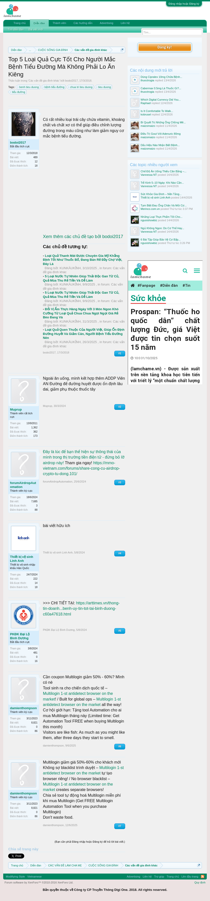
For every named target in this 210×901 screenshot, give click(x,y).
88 (36, 509)
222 (35, 578)
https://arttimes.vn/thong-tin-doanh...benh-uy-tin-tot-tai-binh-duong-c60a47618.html (81, 608)
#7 (119, 826)
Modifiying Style (15, 876)
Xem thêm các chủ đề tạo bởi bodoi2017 (83, 236)
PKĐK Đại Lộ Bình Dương (20, 636)
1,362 (34, 427)
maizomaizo (148, 125)
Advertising (106, 23)
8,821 (34, 722)
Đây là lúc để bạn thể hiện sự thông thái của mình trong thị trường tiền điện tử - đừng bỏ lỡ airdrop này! (83, 457)
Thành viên (59, 23)
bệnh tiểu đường (53, 87)
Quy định (200, 882)
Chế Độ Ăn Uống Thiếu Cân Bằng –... (164, 171)
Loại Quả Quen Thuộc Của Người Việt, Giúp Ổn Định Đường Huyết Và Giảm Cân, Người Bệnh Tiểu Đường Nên (83, 334)
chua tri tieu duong (81, 87)
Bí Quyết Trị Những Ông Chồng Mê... (163, 122)
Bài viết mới (36, 29)
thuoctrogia (147, 80)
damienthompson (23, 708)
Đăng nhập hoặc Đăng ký (184, 3)
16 (36, 661)
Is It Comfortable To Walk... (157, 111)
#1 (119, 353)
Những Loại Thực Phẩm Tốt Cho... (162, 216)
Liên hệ (125, 23)
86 (36, 731)
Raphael (146, 103)
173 (35, 436)
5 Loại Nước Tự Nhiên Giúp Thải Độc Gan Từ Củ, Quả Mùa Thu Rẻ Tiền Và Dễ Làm (81, 278)
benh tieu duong (28, 87)
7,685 (34, 501)
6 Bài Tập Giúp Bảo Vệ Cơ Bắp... (161, 239)
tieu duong (104, 87)
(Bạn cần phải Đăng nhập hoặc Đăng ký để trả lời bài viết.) (90, 841)
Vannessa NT (149, 174)
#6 (119, 746)
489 (35, 157)
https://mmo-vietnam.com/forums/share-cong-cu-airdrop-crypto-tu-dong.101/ (81, 468)
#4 (119, 553)
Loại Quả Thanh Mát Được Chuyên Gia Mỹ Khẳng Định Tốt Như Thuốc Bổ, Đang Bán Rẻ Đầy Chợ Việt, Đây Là (82, 260)
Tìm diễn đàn (15, 29)
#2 (119, 406)
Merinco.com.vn (150, 208)
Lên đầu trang (190, 876)
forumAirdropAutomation (23, 485)
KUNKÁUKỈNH (70, 268)
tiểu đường (17, 92)
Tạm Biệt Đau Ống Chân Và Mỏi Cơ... (164, 205)
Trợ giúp (159, 876)
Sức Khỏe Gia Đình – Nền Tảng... (161, 194)
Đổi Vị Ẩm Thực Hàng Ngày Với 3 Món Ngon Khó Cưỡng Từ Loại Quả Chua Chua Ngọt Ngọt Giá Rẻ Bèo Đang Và (80, 313)
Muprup (16, 409)
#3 (119, 482)
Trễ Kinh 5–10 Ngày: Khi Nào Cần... (162, 182)
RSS (202, 876)
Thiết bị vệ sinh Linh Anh (21, 559)
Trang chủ (19, 23)
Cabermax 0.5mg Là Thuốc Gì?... (161, 88)
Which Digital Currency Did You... (161, 99)
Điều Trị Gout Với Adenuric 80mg (161, 133)
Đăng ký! (164, 47)
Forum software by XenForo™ (38, 882)
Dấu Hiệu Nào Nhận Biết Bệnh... (160, 145)
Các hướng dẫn (82, 23)
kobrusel (146, 114)
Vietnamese (34, 876)
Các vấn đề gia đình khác (43, 80)
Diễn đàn (39, 23)
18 (36, 165)
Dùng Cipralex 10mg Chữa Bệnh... (161, 76)
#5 (119, 630)
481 (35, 652)
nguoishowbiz (149, 220)
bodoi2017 (71, 80)
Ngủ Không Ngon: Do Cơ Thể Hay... (162, 228)
